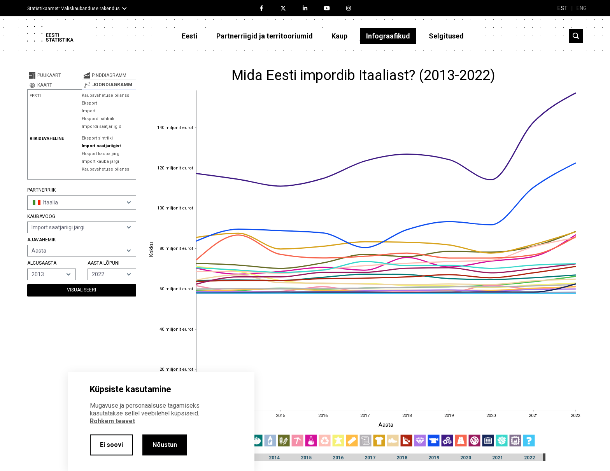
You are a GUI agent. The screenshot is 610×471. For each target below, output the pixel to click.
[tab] (54, 75)
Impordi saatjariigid (101, 126)
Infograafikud (388, 36)
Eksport (89, 103)
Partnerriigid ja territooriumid (264, 36)
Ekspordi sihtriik (98, 118)
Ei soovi (111, 444)
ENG (582, 8)
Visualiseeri (81, 290)
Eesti (190, 36)
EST (562, 8)
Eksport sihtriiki (97, 138)
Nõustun (164, 444)
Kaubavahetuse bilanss (105, 95)
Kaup (339, 36)
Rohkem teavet (112, 421)
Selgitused (446, 36)
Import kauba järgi (100, 161)
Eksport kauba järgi (101, 153)
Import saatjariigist (101, 145)
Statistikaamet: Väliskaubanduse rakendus (73, 8)
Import (88, 110)
